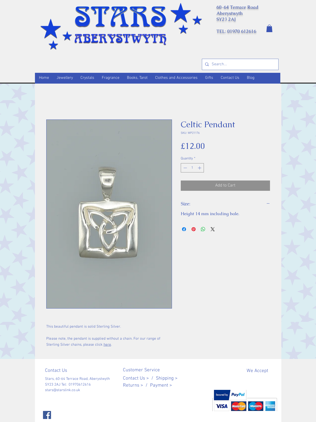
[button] (269, 28)
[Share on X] (213, 229)
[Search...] (240, 64)
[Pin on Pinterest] (194, 229)
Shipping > (166, 378)
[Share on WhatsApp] (203, 229)
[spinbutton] (192, 167)
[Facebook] (47, 415)
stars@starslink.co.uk (62, 390)
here (107, 344)
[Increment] (200, 167)
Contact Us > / (139, 378)
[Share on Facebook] (184, 229)
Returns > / (136, 385)
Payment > (161, 385)
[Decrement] (185, 167)
